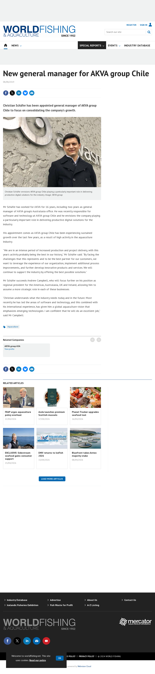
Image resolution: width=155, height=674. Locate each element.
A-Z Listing (93, 605)
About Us (92, 599)
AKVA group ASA (12, 346)
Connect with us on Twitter (17, 641)
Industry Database (17, 599)
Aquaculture (12, 326)
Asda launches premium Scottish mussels (51, 413)
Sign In (143, 25)
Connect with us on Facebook (8, 641)
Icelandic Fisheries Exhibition (22, 605)
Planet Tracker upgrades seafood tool (85, 413)
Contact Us (130, 599)
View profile (9, 349)
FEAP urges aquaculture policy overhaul (18, 413)
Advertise (55, 599)
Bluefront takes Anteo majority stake (84, 454)
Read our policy (37, 660)
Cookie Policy (68, 656)
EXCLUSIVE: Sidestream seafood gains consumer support (18, 455)
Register (131, 25)
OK (59, 658)
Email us (37, 641)
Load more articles (52, 478)
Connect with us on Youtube (46, 641)
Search (149, 32)
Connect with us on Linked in (27, 641)
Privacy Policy (86, 656)
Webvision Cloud (84, 666)
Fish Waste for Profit (61, 605)
